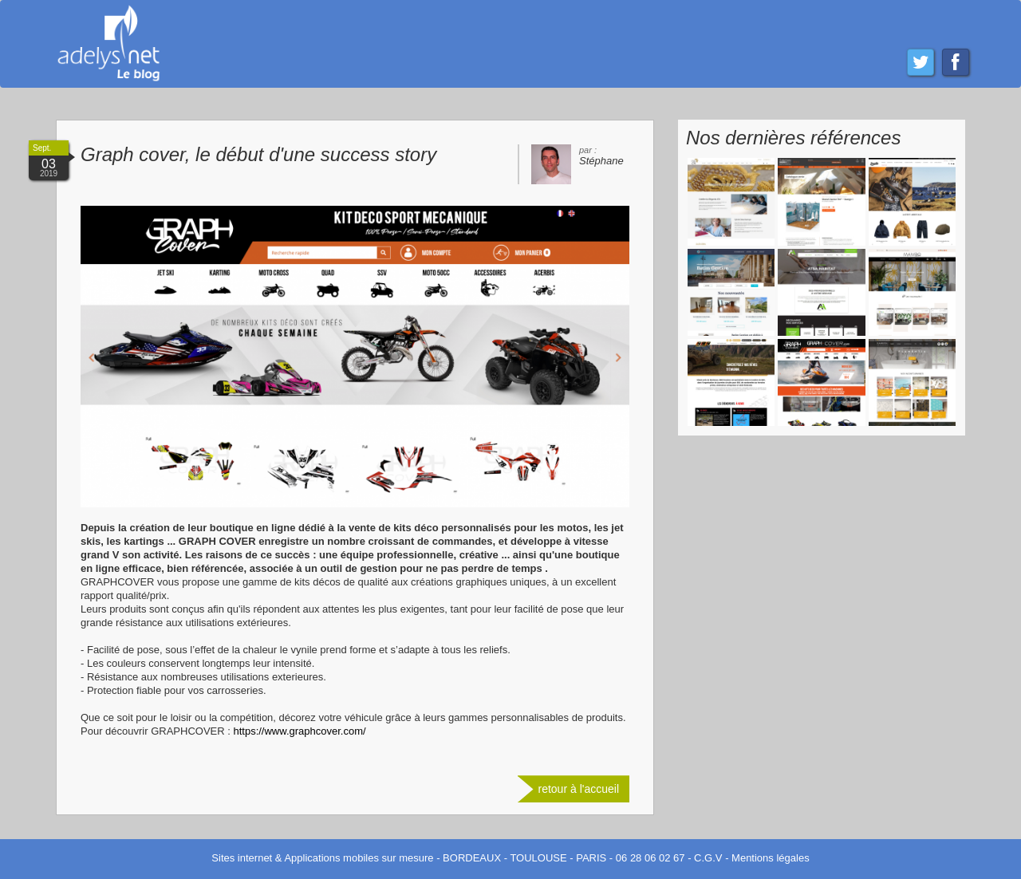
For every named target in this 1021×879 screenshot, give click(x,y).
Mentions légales (770, 858)
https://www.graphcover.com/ (299, 731)
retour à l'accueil (579, 788)
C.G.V (708, 858)
